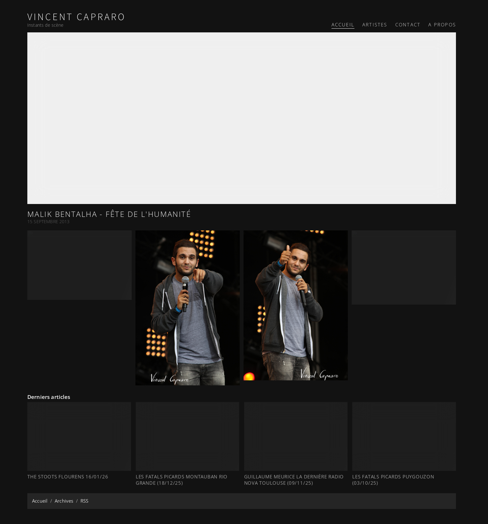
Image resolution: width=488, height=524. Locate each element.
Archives (64, 501)
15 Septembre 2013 (48, 221)
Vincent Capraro (76, 17)
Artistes (374, 24)
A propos (442, 24)
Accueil (343, 24)
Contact (407, 24)
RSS (84, 501)
